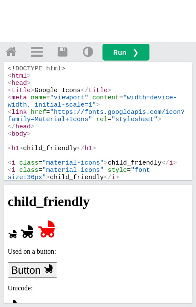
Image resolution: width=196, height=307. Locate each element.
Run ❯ (126, 52)
